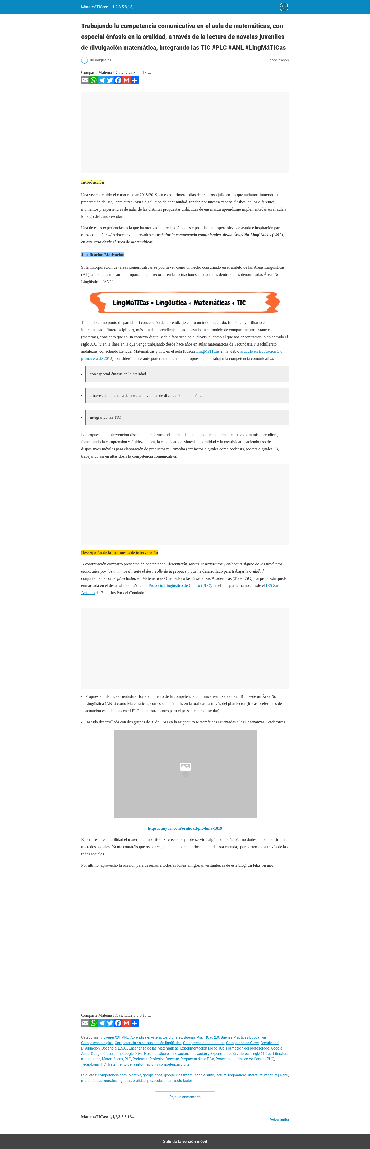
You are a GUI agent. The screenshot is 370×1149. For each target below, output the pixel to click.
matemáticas (91, 1081)
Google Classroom (106, 1054)
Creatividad (270, 1043)
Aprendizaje (139, 1037)
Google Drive (132, 1054)
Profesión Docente (164, 1059)
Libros (244, 1054)
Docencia (108, 1048)
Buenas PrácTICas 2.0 (201, 1037)
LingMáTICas (208, 351)
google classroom (178, 1075)
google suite (204, 1075)
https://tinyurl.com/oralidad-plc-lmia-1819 (185, 828)
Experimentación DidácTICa (202, 1048)
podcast (160, 1081)
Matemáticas (112, 1059)
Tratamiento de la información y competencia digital (148, 1064)
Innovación (179, 1054)
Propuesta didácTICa (197, 1059)
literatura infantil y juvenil (268, 1075)
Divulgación (90, 1048)
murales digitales (117, 1081)
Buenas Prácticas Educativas (244, 1037)
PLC (128, 1059)
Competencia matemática (204, 1043)
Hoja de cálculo (156, 1054)
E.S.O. (122, 1048)
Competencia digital (97, 1043)
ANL (125, 1037)
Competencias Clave (242, 1043)
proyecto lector (180, 1081)
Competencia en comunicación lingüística (148, 1043)
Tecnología (90, 1064)
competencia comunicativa (119, 1075)
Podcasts (140, 1059)
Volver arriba (279, 1119)
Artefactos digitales (166, 1037)
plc (149, 1081)
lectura (221, 1075)
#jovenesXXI (110, 1037)
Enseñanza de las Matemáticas (154, 1048)
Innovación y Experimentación (213, 1054)
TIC (103, 1064)
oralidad (139, 1081)
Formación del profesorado (247, 1048)
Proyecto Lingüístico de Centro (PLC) (180, 585)
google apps (153, 1075)
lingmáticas (237, 1075)
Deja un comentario (185, 1097)
